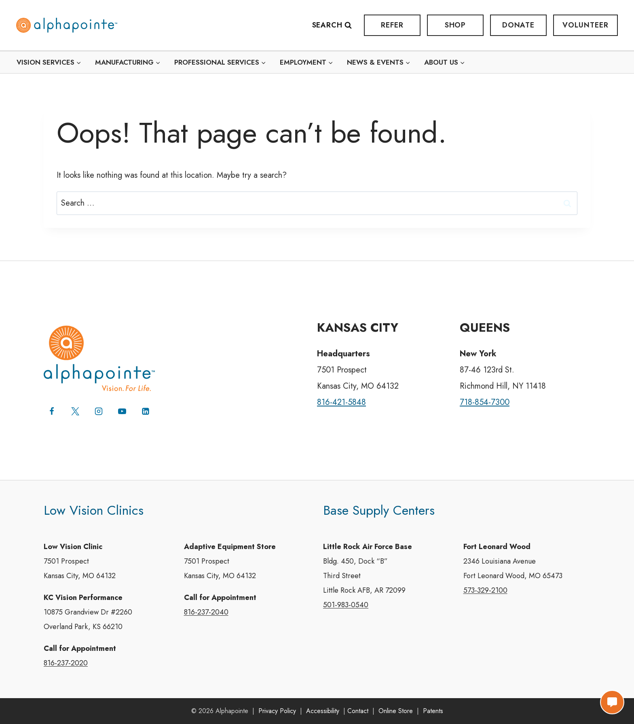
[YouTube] (122, 412)
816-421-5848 (341, 402)
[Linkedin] (145, 412)
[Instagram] (99, 412)
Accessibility (322, 711)
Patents (433, 711)
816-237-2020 (66, 663)
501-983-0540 (345, 605)
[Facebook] (52, 412)
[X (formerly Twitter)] (75, 412)
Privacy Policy (277, 711)
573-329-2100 (485, 590)
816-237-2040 (206, 612)
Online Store (395, 711)
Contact (357, 711)
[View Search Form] (336, 25)
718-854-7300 (484, 402)
